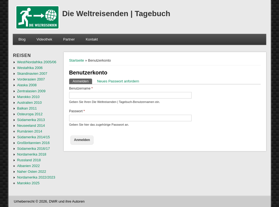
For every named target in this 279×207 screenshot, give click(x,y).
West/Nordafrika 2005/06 (36, 62)
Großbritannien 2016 (33, 143)
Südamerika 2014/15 (33, 137)
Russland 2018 (29, 160)
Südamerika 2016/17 (33, 148)
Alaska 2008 (27, 85)
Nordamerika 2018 (31, 154)
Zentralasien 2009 (31, 91)
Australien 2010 (29, 102)
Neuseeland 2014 (31, 125)
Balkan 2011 (27, 108)
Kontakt (92, 39)
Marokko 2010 (28, 97)
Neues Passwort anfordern (118, 81)
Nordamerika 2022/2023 (36, 177)
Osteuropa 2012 (29, 114)
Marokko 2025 (28, 183)
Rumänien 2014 (29, 131)
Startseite (76, 60)
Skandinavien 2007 (32, 73)
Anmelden (82, 81)
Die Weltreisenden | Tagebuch (116, 13)
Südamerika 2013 (31, 120)
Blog (21, 39)
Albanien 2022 (28, 166)
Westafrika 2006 (30, 68)
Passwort (77, 111)
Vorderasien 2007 (31, 79)
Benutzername (81, 88)
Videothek (44, 39)
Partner (69, 39)
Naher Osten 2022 (31, 171)
